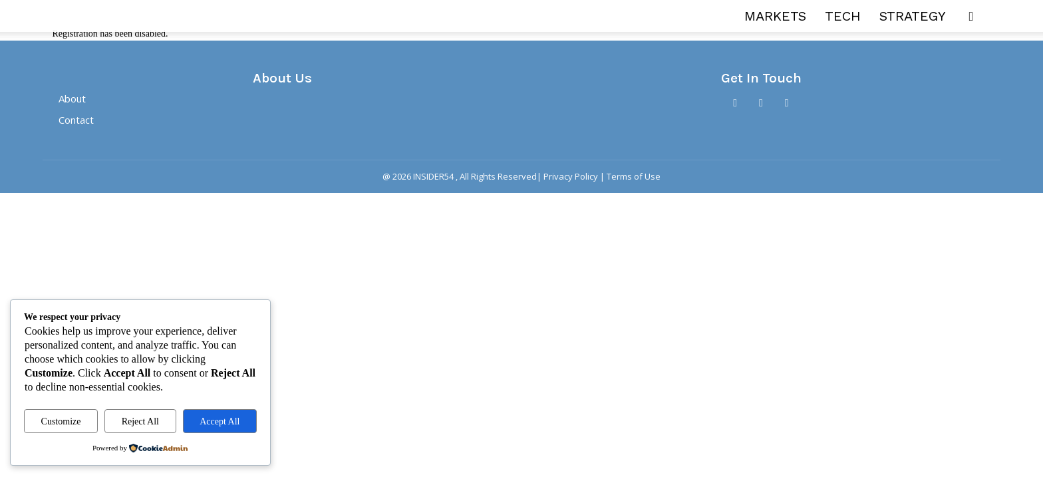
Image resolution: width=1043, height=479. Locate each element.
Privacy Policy (570, 177)
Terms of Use (634, 177)
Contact (76, 120)
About (72, 99)
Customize (61, 421)
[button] (971, 17)
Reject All (140, 421)
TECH (843, 16)
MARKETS (775, 16)
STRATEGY (912, 16)
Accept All (219, 421)
